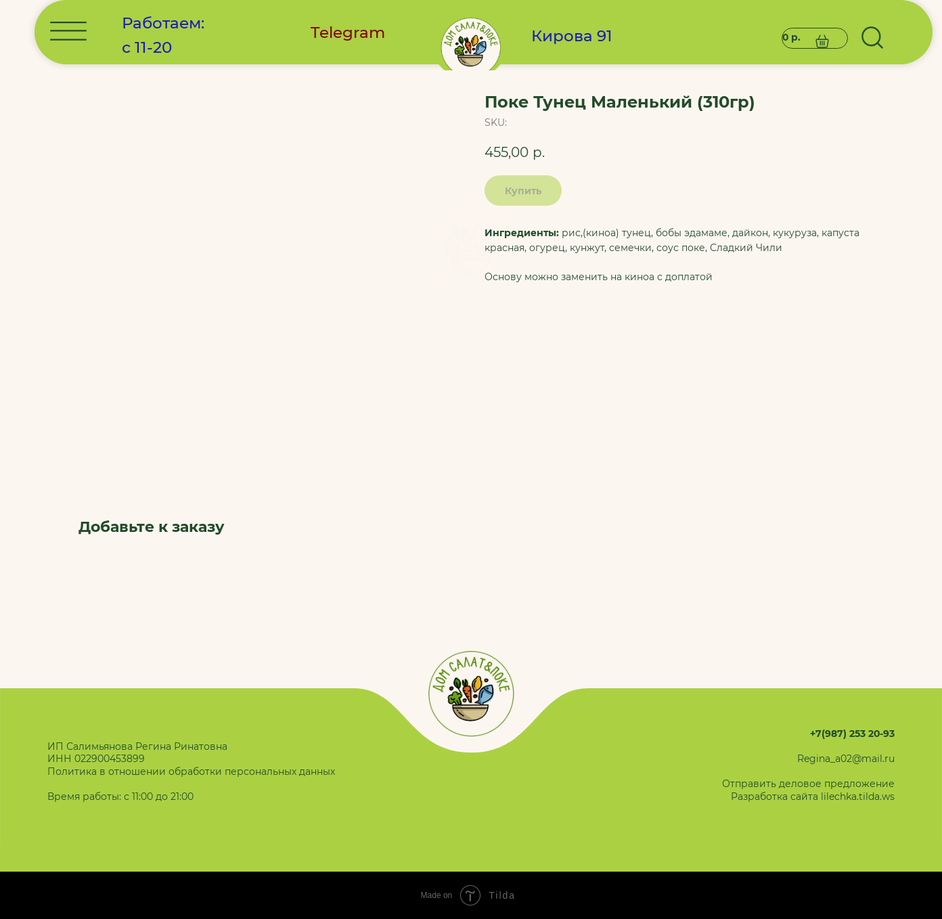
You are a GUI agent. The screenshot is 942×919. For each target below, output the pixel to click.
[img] (471, 243)
